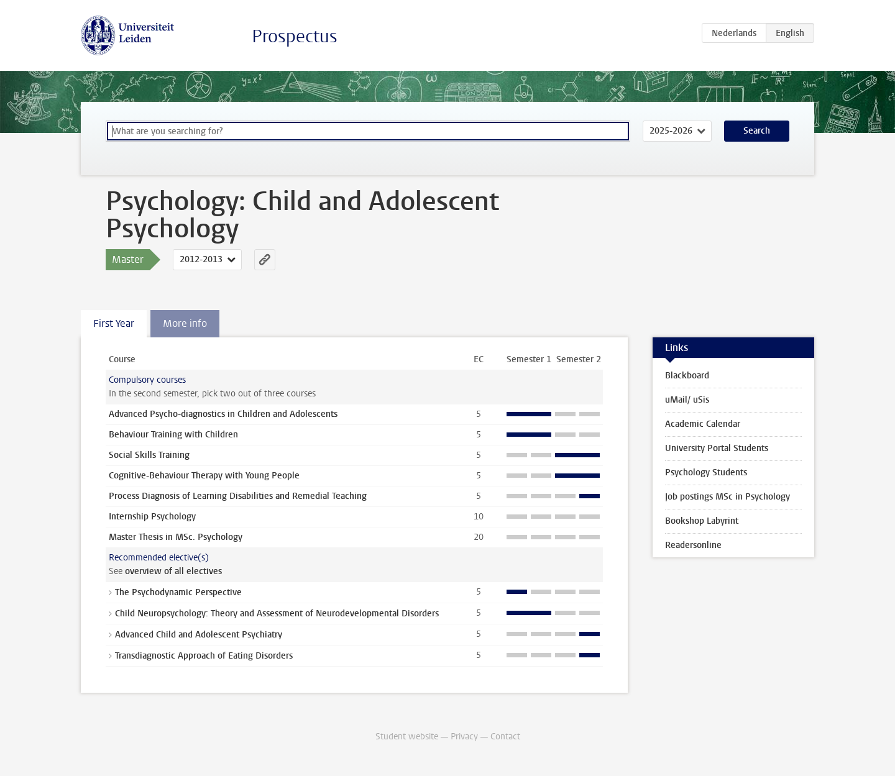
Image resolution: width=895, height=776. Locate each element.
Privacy (464, 736)
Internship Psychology (152, 517)
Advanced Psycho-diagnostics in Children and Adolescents (223, 414)
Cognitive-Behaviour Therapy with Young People (204, 476)
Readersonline (693, 545)
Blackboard (687, 375)
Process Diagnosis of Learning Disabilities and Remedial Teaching (238, 496)
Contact (505, 736)
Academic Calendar (702, 424)
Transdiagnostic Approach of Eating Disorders (204, 656)
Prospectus (294, 36)
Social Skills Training (149, 455)
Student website (406, 736)
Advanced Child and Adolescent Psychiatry (198, 635)
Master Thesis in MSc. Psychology (175, 537)
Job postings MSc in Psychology (727, 497)
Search (756, 131)
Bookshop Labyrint (701, 521)
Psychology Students (706, 472)
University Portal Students (716, 448)
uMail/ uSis (687, 400)
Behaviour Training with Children (173, 434)
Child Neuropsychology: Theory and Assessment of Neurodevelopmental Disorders (277, 613)
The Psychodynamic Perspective (178, 592)
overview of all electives (173, 571)
